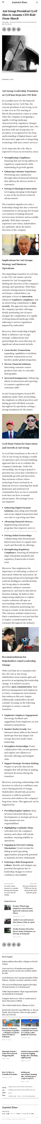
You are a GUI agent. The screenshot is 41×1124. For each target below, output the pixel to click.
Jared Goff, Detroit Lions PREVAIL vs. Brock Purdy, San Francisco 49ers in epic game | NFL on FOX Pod (20, 1012)
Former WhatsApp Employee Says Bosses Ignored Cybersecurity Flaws (23, 909)
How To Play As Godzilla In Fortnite (9, 1073)
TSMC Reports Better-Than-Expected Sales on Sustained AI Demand (19, 992)
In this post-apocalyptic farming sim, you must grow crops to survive (29, 1075)
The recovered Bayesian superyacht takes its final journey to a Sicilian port (19, 985)
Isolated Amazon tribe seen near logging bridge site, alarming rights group (30, 1054)
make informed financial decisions (20, 531)
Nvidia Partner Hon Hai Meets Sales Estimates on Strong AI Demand (24, 931)
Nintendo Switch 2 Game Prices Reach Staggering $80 (9, 1053)
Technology (5, 22)
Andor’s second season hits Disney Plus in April (24, 921)
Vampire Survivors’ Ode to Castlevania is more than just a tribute (19, 999)
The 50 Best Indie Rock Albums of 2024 (18, 1005)
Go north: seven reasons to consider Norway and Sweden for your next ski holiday (11, 890)
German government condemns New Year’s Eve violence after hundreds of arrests (29, 1031)
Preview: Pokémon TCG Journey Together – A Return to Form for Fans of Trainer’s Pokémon (10, 1032)
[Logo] (20, 2)
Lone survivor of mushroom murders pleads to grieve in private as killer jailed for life (19, 970)
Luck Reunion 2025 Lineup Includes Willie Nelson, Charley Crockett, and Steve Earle (20, 978)
